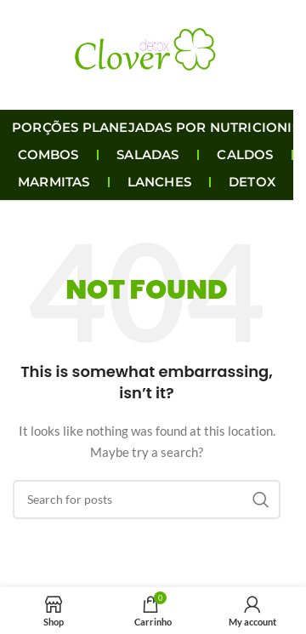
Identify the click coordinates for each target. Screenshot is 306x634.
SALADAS (147, 154)
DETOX (252, 182)
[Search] (146, 499)
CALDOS (245, 154)
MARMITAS (54, 182)
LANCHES (159, 182)
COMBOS (48, 154)
